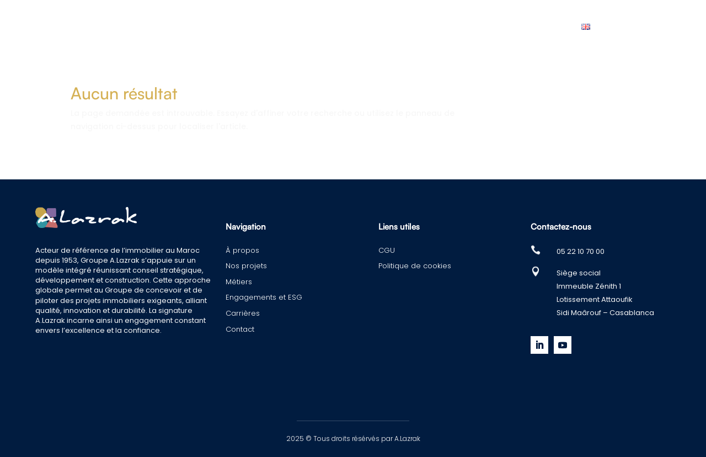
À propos (162, 26)
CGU (386, 250)
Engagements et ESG (383, 26)
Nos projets (231, 26)
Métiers (297, 26)
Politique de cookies (414, 266)
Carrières (474, 26)
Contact (538, 26)
